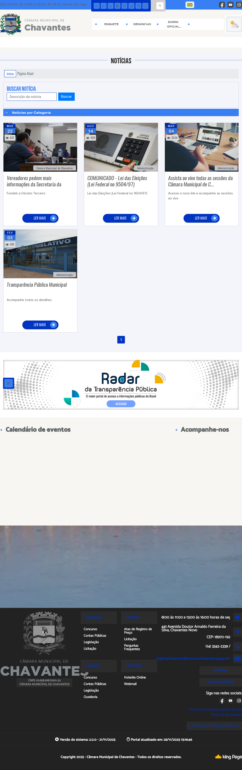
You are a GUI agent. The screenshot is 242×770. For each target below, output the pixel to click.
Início (10, 74)
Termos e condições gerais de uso (215, 709)
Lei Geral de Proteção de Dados (214, 726)
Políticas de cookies (226, 715)
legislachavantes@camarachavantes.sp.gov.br (193, 658)
